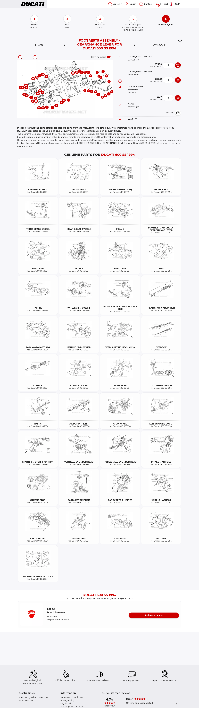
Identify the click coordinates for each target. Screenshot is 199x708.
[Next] (133, 45)
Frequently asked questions (33, 697)
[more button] (172, 65)
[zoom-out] (20, 57)
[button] (180, 40)
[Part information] (120, 81)
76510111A (132, 92)
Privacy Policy (67, 700)
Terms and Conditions (71, 697)
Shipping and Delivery (71, 706)
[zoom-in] (35, 57)
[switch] (109, 57)
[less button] (165, 65)
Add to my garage (154, 615)
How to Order (26, 700)
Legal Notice (66, 703)
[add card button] (178, 65)
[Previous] (66, 45)
